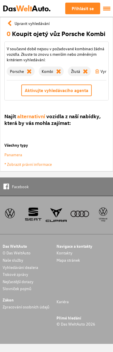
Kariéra (63, 301)
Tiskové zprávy (15, 274)
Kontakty (65, 253)
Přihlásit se (83, 8)
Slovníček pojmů (17, 288)
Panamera (13, 154)
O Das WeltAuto (17, 253)
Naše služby (13, 260)
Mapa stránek (68, 260)
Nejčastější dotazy (18, 281)
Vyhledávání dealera (20, 267)
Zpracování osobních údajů (26, 307)
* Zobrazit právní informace (28, 164)
